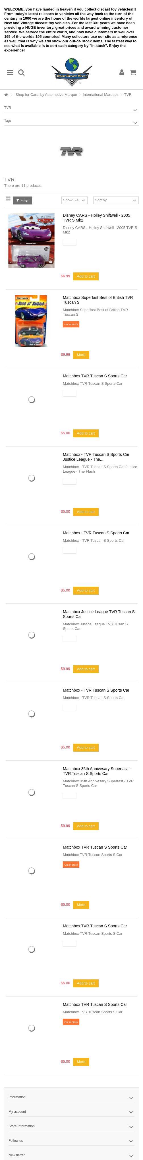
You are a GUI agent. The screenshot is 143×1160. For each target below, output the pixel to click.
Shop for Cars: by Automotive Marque (46, 94)
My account (17, 1112)
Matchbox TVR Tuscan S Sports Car (95, 376)
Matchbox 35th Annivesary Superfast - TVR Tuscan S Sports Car (96, 771)
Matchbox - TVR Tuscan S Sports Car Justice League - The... (96, 457)
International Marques (101, 94)
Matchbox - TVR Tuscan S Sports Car (96, 533)
